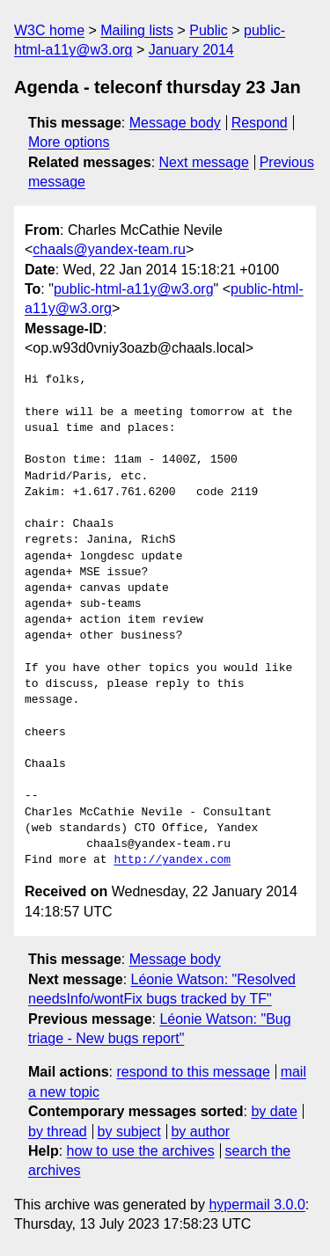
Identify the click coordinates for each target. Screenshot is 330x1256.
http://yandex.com (172, 860)
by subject (129, 1131)
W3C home (49, 30)
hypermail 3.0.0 (256, 1204)
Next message (204, 162)
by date (274, 1111)
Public (208, 30)
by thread (57, 1131)
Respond (259, 122)
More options (69, 142)
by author (200, 1131)
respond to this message (192, 1071)
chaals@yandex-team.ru (109, 249)
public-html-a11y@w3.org (134, 288)
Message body (175, 122)
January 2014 (191, 49)
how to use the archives (141, 1150)
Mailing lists (136, 30)
